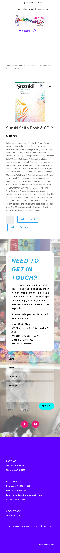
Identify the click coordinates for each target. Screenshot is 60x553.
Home (8, 65)
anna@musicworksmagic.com (33, 9)
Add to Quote (19, 227)
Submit (46, 406)
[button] (49, 85)
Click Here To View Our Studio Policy (29, 526)
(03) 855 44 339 (33, 2)
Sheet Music (17, 65)
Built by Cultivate (46, 544)
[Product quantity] (10, 220)
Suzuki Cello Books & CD (34, 65)
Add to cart (27, 219)
